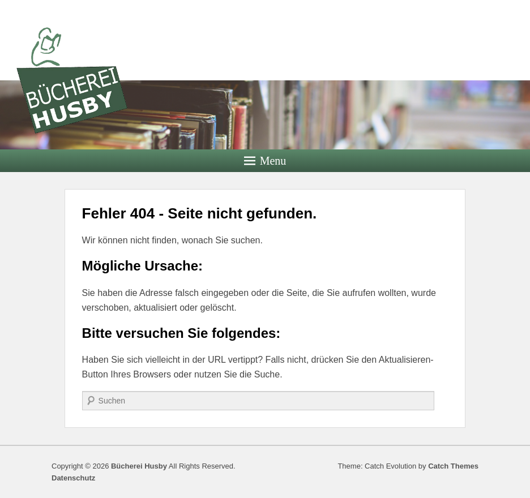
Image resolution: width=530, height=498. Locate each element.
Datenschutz (73, 478)
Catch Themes (453, 466)
